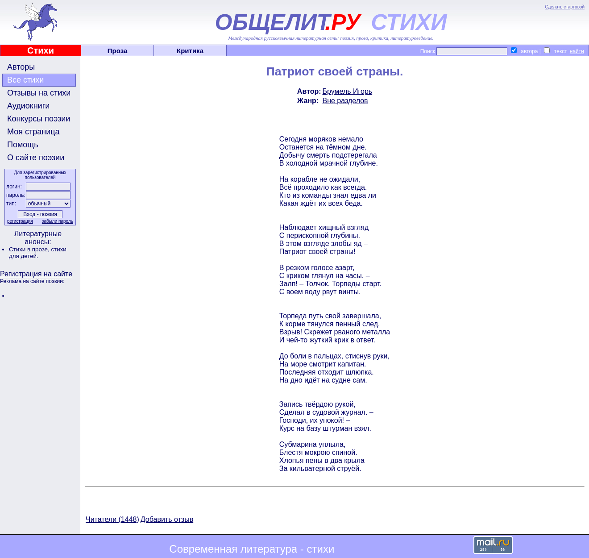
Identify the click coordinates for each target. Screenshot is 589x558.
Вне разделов (345, 100)
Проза (118, 50)
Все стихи (25, 79)
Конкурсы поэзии (38, 118)
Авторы (21, 66)
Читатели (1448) (112, 519)
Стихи (40, 50)
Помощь (22, 144)
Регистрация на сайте (36, 274)
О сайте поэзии (35, 157)
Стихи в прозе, (30, 249)
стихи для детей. (37, 252)
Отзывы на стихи (39, 92)
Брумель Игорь (348, 91)
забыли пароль (57, 221)
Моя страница (33, 131)
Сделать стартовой (565, 6)
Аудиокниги (28, 105)
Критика (190, 50)
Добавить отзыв (167, 519)
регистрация (20, 221)
